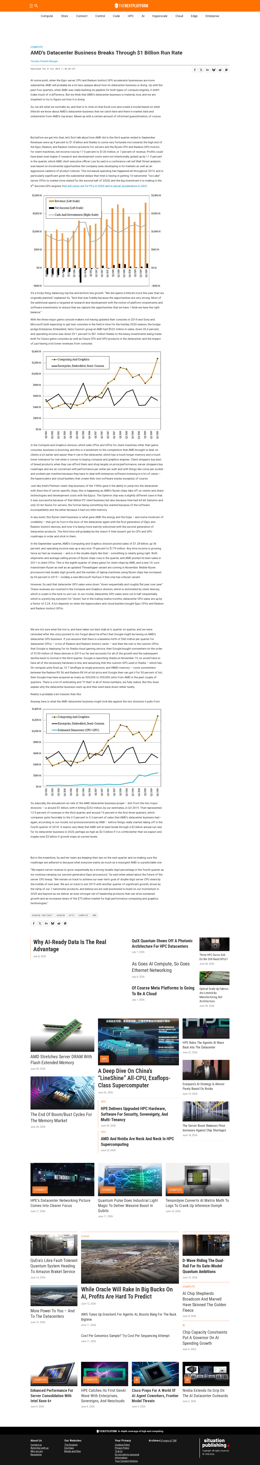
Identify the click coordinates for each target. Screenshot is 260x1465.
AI (143, 16)
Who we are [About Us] (37, 1451)
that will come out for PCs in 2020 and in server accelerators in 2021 (105, 185)
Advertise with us (40, 1448)
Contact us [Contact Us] (36, 1444)
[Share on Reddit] (220, 69)
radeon (61, 915)
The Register (71, 1444)
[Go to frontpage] (131, 5)
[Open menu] (31, 6)
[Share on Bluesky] (214, 69)
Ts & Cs (119, 1451)
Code (116, 16)
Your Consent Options (126, 1461)
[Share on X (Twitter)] (201, 69)
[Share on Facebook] (195, 69)
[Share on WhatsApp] (226, 69)
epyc (71, 915)
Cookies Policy (122, 1444)
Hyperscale (159, 16)
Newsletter (36, 1454)
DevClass (69, 1448)
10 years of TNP (168, 1440)
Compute (47, 16)
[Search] (36, 6)
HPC (131, 16)
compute (83, 915)
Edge (194, 16)
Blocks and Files (72, 1451)
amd (94, 915)
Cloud (179, 16)
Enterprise (212, 16)
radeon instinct (42, 915)
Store (64, 16)
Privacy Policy (122, 1448)
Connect (81, 16)
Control (100, 16)
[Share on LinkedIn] (207, 69)
